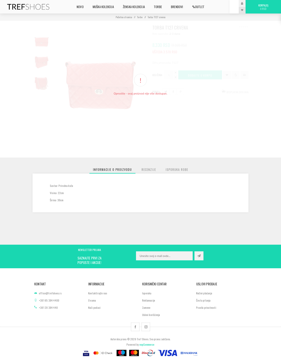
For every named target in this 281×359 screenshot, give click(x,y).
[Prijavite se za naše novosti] (164, 255)
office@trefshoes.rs (50, 293)
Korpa (263, 7)
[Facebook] (135, 327)
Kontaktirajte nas (97, 293)
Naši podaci (94, 307)
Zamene (146, 307)
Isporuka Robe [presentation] (177, 169)
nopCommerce (147, 344)
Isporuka (146, 293)
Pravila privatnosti (206, 307)
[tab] (112, 170)
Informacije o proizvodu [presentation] (112, 169)
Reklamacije (148, 300)
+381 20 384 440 (48, 307)
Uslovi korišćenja (151, 315)
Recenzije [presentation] (149, 169)
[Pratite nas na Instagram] (146, 327)
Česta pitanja (203, 300)
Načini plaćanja (204, 293)
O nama (92, 300)
